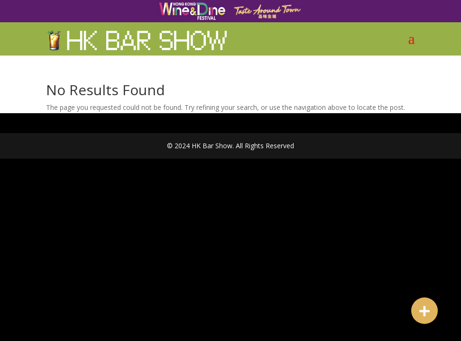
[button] (424, 310)
